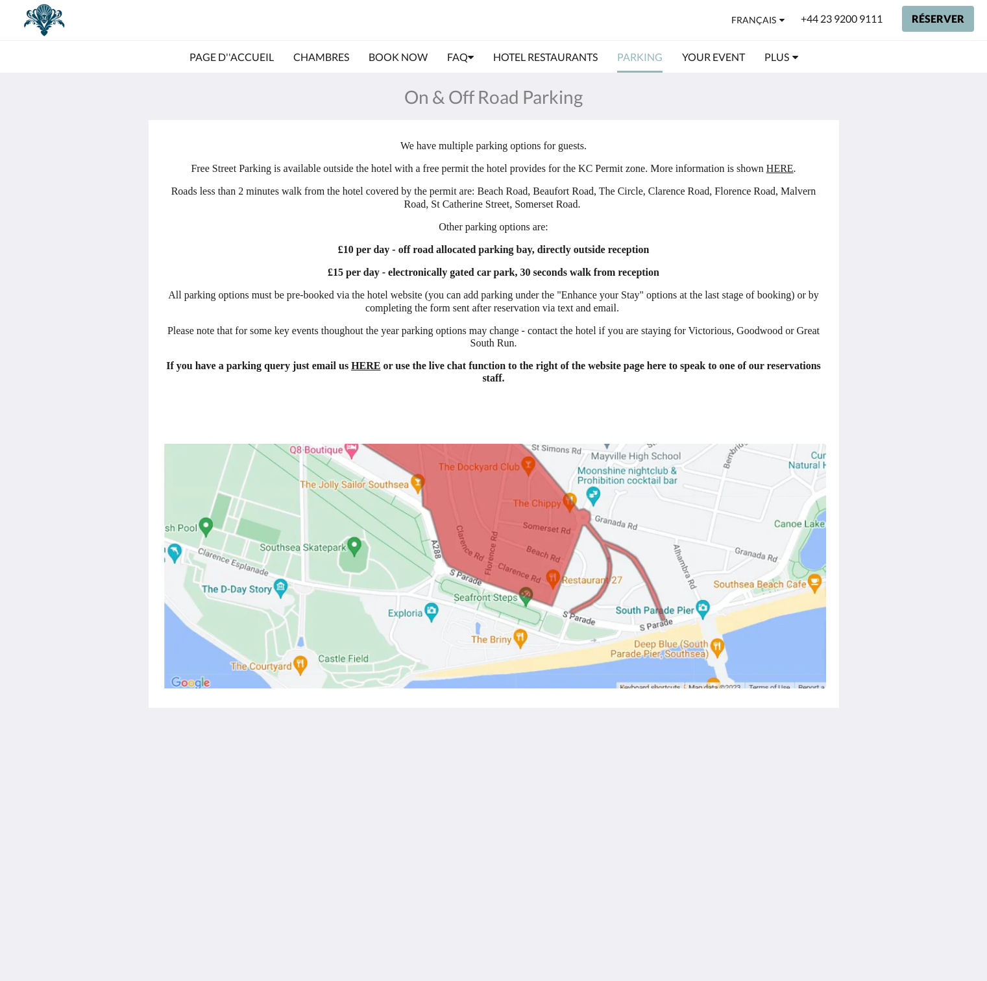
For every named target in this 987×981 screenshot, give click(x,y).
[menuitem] (231, 57)
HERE (780, 168)
